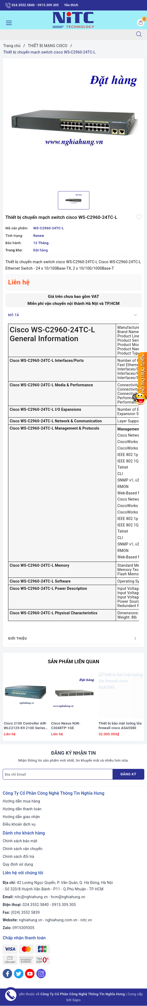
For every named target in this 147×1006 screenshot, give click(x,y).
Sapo (76, 1000)
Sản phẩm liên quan (73, 661)
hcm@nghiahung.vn (68, 897)
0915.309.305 (64, 905)
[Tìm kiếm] (139, 34)
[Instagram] (41, 974)
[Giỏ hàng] (140, 22)
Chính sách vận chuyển (23, 849)
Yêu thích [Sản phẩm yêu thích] (71, 5)
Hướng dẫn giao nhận (21, 817)
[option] (73, 122)
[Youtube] (29, 974)
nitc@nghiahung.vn (31, 897)
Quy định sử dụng (18, 864)
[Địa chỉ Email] (58, 774)
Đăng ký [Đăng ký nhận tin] (128, 774)
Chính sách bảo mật (20, 841)
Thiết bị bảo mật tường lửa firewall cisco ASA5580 (120, 726)
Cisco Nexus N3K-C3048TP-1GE (65, 726)
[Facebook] (7, 974)
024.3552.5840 (36, 905)
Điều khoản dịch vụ (19, 824)
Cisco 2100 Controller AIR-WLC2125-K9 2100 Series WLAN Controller (25, 726)
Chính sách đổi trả (18, 857)
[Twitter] (18, 974)
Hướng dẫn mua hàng (21, 801)
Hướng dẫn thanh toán (22, 809)
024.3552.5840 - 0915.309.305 (32, 5)
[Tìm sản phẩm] (65, 34)
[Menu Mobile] (7, 22)
